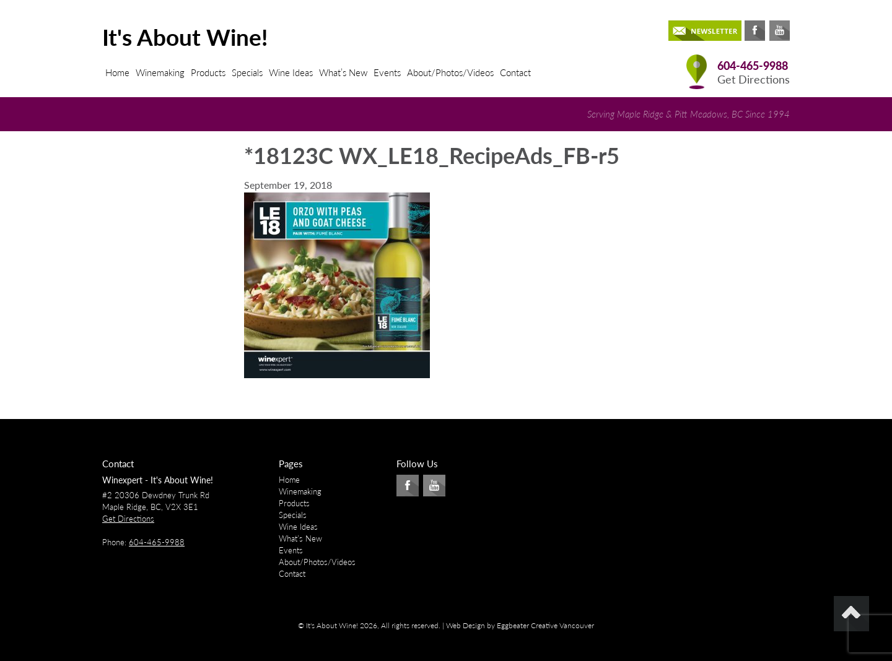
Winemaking (160, 72)
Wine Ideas (291, 72)
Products (208, 72)
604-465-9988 (752, 65)
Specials (247, 72)
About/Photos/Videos (450, 72)
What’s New (343, 72)
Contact (515, 72)
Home (117, 72)
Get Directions (753, 79)
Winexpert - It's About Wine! (157, 480)
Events (387, 72)
